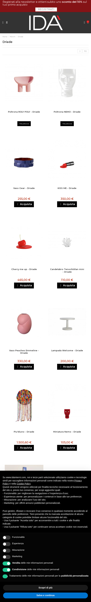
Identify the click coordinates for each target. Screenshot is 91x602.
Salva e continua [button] (45, 595)
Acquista (24, 204)
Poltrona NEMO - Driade (67, 112)
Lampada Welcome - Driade (67, 350)
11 (85, 51)
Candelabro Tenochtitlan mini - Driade (67, 270)
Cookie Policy (23, 483)
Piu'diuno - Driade (24, 432)
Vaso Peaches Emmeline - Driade (24, 351)
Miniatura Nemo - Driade (67, 432)
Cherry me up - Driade (24, 269)
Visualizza (24, 123)
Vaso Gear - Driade (24, 188)
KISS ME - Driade (67, 188)
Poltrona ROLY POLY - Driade (24, 112)
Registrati (46, 9)
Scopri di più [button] (46, 587)
